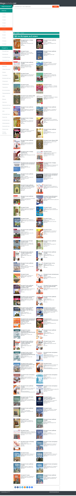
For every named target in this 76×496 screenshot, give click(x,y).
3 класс (4, 20)
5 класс (4, 26)
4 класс (4, 23)
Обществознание (6, 70)
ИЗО (3, 112)
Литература (5, 82)
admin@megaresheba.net (54, 492)
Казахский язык (5, 127)
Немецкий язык (5, 61)
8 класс (4, 35)
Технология (5, 88)
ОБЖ (3, 97)
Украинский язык (6, 109)
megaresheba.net (4, 492)
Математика (5, 55)
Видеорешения (6, 7)
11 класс (4, 44)
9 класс (4, 38)
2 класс (4, 17)
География (4, 76)
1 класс (4, 14)
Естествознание (6, 91)
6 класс (4, 29)
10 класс (4, 41)
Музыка (4, 100)
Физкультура (5, 130)
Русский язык (5, 52)
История (4, 64)
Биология (4, 67)
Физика (4, 73)
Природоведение (6, 94)
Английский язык (6, 58)
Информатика (5, 85)
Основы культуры (4, 133)
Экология (4, 103)
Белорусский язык (6, 79)
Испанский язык (6, 115)
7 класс (4, 32)
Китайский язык (6, 121)
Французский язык (6, 106)
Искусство (4, 118)
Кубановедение (6, 124)
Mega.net (8, 3)
